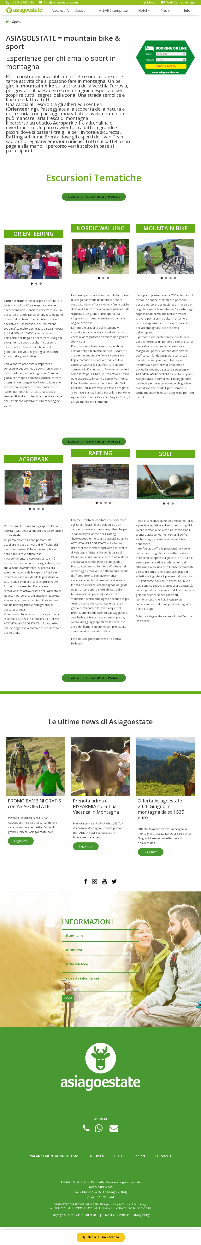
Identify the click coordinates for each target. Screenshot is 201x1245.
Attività (97, 1156)
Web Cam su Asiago (178, 2)
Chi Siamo (163, 1156)
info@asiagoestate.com (58, 2)
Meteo (150, 2)
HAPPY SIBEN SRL (85, 1215)
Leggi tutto (21, 841)
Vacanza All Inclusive (68, 10)
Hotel (142, 10)
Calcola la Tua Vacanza (100, 1237)
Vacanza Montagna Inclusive (54, 1156)
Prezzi (165, 10)
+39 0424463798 (20, 2)
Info (187, 10)
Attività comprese (113, 10)
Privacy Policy (141, 1215)
